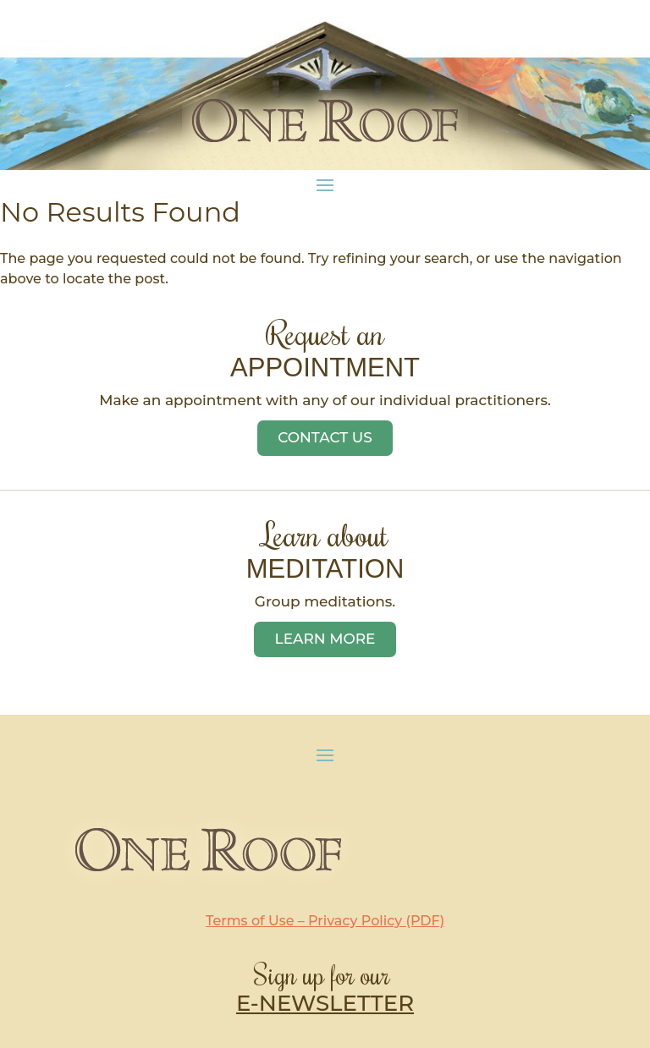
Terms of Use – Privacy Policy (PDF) (325, 921)
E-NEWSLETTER (325, 1003)
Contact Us (325, 437)
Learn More (325, 638)
